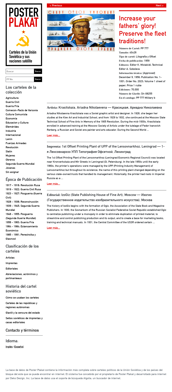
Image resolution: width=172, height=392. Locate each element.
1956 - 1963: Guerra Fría (20, 222)
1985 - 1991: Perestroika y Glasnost (21, 236)
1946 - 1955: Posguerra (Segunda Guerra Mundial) (21, 216)
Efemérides (12, 126)
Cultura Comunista (16, 114)
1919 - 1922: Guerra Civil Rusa (23, 189)
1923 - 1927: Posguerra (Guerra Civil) (24, 195)
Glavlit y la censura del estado (23, 312)
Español (19, 346)
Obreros (10, 159)
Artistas (10, 257)
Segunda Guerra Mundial (20, 163)
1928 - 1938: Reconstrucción (22, 201)
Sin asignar (12, 172)
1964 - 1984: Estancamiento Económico (22, 228)
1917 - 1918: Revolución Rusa (23, 185)
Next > (160, 5)
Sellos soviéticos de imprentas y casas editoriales (24, 320)
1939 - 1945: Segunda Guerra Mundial (22, 208)
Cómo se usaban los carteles (22, 297)
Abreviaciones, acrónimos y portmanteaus (22, 276)
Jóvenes (10, 167)
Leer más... (53, 135)
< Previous (56, 5)
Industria (11, 130)
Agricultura (12, 98)
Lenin (9, 139)
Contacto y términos (22, 330)
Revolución (12, 147)
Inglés (9, 346)
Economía (11, 118)
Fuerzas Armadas (16, 143)
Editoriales (12, 268)
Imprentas (12, 263)
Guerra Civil (12, 102)
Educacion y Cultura (17, 122)
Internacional (13, 135)
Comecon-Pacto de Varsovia (22, 110)
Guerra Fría (12, 106)
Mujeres (10, 155)
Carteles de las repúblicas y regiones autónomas (21, 305)
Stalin (9, 151)
